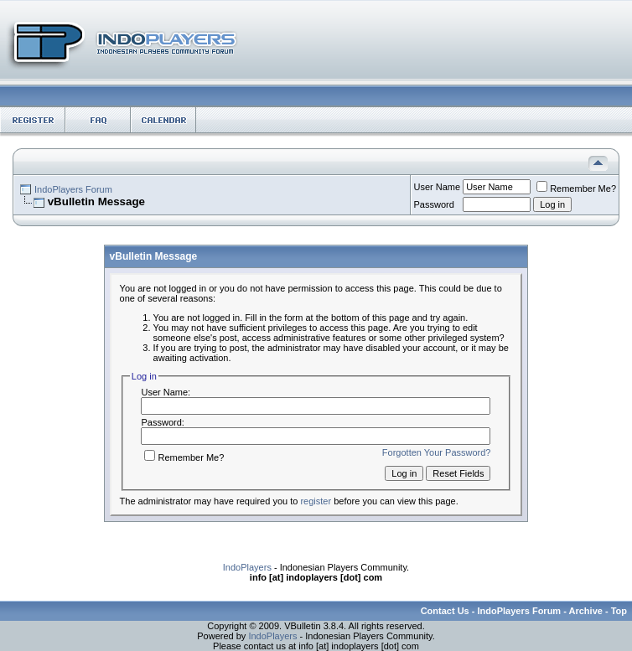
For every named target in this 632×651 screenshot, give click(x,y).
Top (619, 611)
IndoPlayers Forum (73, 189)
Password (434, 204)
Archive (586, 611)
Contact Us (445, 611)
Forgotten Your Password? (436, 452)
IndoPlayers (247, 567)
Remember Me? (576, 188)
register (315, 501)
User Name (437, 187)
